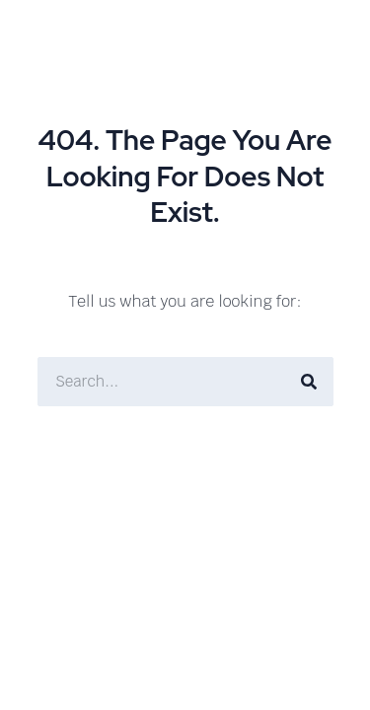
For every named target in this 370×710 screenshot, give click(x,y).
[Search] (308, 381)
